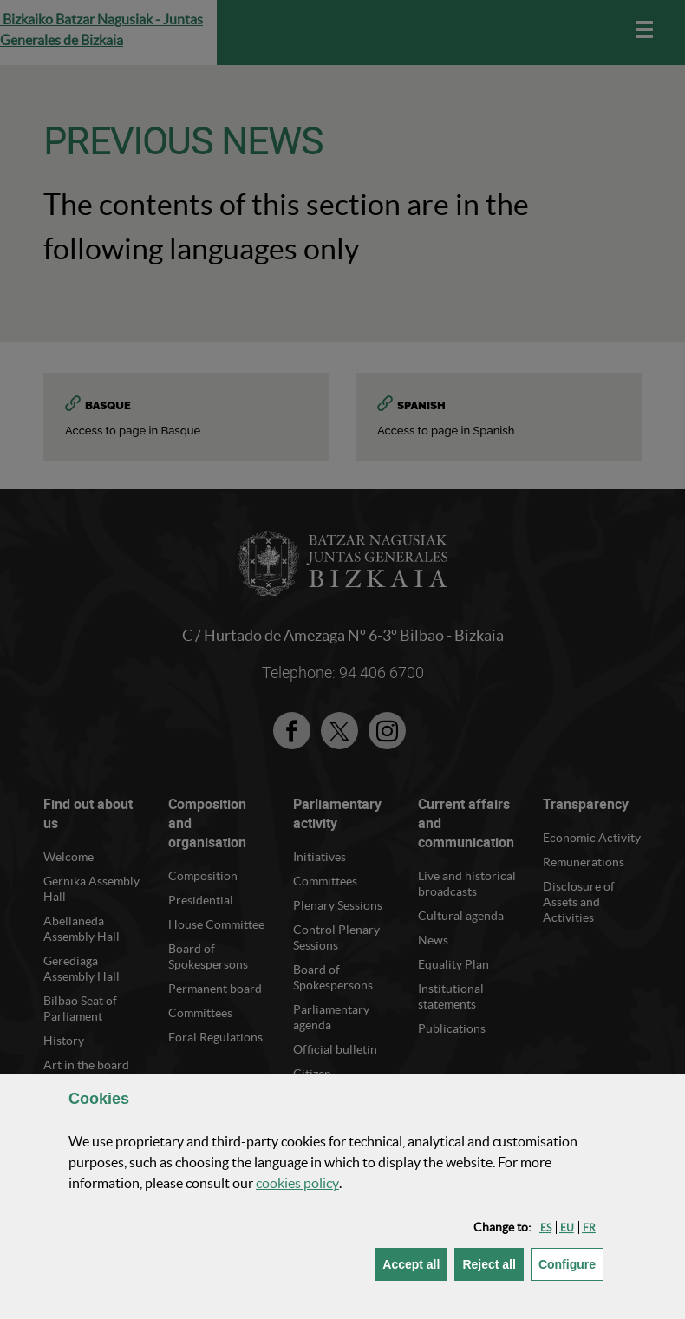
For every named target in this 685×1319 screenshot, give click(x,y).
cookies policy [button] (297, 1183)
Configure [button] (570, 1263)
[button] (545, 1227)
